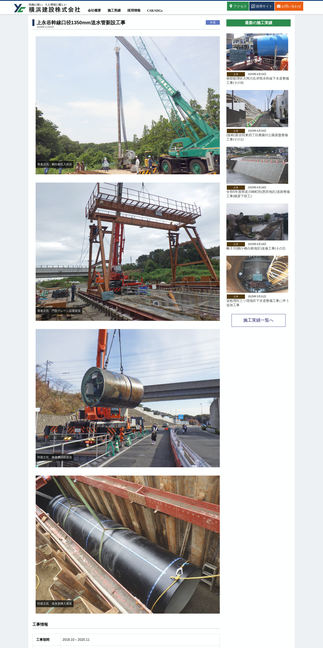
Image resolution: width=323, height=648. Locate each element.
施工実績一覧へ (258, 320)
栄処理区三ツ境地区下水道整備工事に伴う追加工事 (257, 303)
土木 (235, 74)
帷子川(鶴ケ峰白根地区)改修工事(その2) (255, 248)
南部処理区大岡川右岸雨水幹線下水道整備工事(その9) (257, 80)
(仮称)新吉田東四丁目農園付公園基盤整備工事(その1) (257, 137)
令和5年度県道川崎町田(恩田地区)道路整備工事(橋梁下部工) (258, 194)
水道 (213, 22)
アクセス (238, 6)
